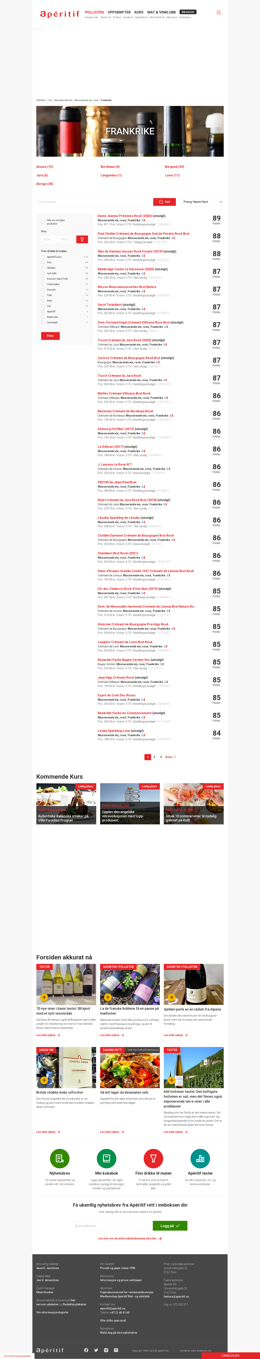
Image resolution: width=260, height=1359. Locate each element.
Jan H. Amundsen (47, 1280)
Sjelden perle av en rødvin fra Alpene (192, 1009)
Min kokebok (157, 17)
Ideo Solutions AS (201, 1350)
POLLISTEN (94, 12)
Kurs (138, 12)
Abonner (188, 11)
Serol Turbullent (110, 305)
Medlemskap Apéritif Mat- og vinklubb (125, 1296)
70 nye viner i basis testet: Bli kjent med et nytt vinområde (63, 1010)
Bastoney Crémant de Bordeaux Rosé (125, 411)
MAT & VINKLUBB (161, 12)
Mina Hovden (44, 1292)
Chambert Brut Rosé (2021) (118, 553)
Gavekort (128, 17)
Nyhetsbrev (141, 17)
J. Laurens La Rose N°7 (115, 464)
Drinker (117, 17)
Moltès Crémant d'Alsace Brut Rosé (124, 393)
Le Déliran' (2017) (111, 447)
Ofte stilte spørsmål (113, 1320)
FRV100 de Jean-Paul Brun (117, 482)
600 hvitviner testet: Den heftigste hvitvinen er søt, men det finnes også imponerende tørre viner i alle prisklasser (193, 1099)
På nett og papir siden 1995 (117, 1268)
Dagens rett (91, 17)
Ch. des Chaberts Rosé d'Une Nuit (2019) (128, 589)
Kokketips (185, 17)
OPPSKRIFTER (119, 12)
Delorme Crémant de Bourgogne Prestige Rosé (133, 624)
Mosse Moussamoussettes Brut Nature (127, 287)
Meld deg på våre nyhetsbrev (118, 1332)
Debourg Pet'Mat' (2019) (116, 429)
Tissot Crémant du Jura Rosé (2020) (124, 340)
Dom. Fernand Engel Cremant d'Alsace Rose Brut (134, 322)
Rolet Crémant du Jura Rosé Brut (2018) (127, 500)
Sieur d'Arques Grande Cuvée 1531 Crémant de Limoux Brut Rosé (146, 571)
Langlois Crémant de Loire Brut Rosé (125, 642)
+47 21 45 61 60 (119, 1312)
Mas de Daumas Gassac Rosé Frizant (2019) (130, 251)
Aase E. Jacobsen (47, 1268)
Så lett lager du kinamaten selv (124, 1092)
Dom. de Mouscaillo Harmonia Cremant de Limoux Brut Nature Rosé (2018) (147, 606)
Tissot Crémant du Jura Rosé (119, 376)
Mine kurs (172, 17)
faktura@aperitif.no (176, 1296)
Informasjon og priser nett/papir (121, 1280)
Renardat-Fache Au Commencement (124, 713)
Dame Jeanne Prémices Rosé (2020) (125, 216)
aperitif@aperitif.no (113, 1308)
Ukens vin (105, 17)
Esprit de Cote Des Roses (117, 695)
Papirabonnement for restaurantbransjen (126, 1292)
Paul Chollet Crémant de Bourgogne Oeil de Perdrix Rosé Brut (143, 234)
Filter (50, 335)
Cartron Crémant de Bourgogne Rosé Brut (129, 358)
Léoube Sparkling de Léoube (119, 518)
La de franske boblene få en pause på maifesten (129, 1010)
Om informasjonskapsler (52, 1312)
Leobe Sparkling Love (114, 731)
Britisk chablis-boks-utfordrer (59, 1092)
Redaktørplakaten (74, 1304)
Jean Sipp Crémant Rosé (116, 677)
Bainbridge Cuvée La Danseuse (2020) (126, 269)
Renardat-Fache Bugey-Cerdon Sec (124, 660)
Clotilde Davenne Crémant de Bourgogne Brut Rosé (136, 535)
